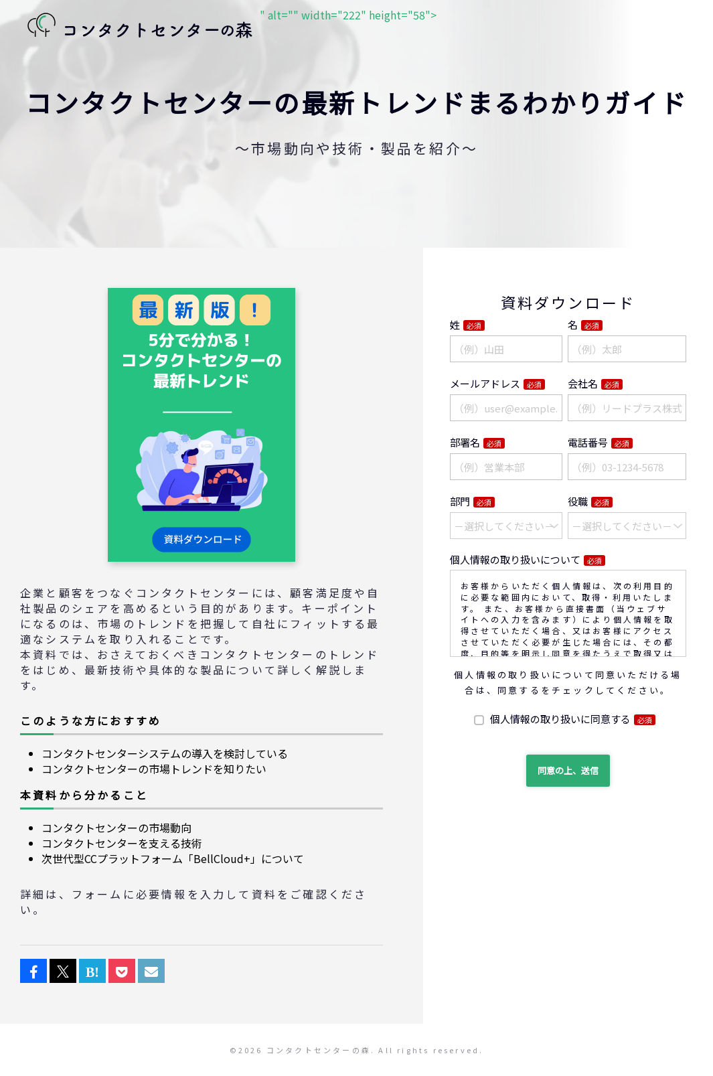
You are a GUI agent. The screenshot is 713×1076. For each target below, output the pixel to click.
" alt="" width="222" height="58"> (228, 26)
